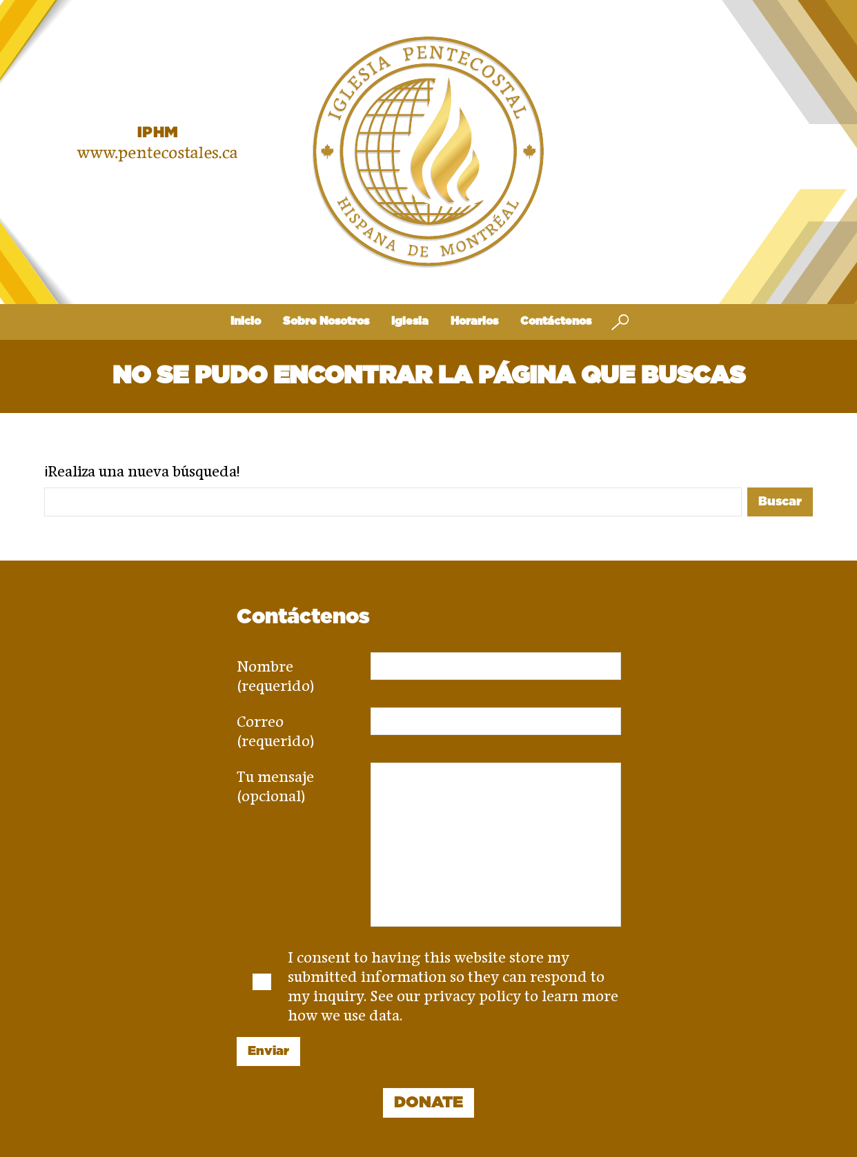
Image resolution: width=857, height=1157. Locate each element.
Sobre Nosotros (326, 321)
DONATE (428, 1103)
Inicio (245, 321)
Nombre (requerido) (276, 671)
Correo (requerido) (276, 726)
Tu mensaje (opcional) (275, 782)
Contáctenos (555, 321)
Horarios (474, 321)
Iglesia (409, 321)
